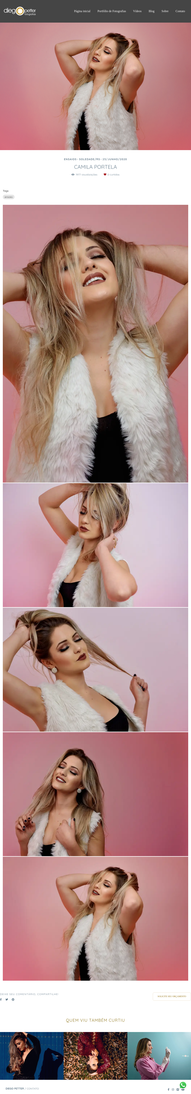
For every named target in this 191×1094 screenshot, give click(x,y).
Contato (180, 11)
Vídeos (137, 11)
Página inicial (82, 11)
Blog (151, 11)
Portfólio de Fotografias (112, 11)
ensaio (9, 197)
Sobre (165, 11)
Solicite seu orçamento (172, 996)
